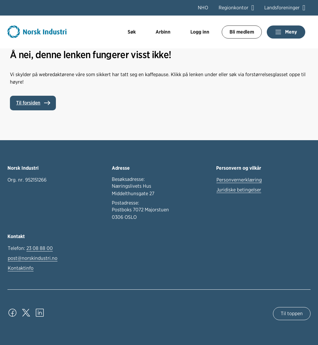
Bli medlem (241, 32)
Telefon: (30, 248)
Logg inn (199, 32)
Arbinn (163, 32)
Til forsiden (28, 103)
